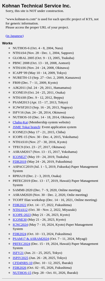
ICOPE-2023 (22, 215)
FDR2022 (19, 205)
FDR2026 (19, 268)
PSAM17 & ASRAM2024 (31, 239)
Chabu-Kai (20, 122)
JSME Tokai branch (26, 127)
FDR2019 (19, 161)
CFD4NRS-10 (22, 263)
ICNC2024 (20, 225)
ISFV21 (18, 253)
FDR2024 (19, 234)
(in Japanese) (15, 36)
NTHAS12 (20, 210)
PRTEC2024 (21, 244)
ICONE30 (20, 219)
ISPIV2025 (20, 258)
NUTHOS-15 (22, 273)
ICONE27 (20, 157)
